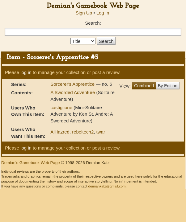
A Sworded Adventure (72, 92)
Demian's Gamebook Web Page (93, 6)
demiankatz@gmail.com (106, 186)
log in (26, 72)
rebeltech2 (83, 131)
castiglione (61, 107)
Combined (144, 85)
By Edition (167, 85)
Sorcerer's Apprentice (73, 84)
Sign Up (84, 12)
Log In (102, 12)
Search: (93, 23)
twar (100, 131)
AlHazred (60, 131)
